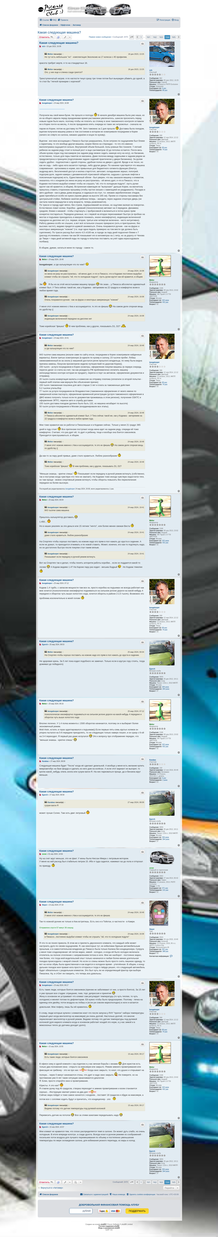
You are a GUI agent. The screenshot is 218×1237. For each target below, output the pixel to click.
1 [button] (141, 37)
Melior (50, 54)
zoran (151, 868)
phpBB (103, 1224)
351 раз (165, 949)
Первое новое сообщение (100, 37)
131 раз (165, 890)
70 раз (164, 149)
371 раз (165, 888)
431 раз (165, 302)
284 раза (165, 689)
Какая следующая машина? (59, 32)
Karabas (152, 760)
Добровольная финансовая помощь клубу (109, 1204)
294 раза (165, 687)
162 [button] (155, 37)
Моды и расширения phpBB (109, 1228)
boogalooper (154, 127)
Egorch (152, 669)
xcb (150, 70)
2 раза (164, 780)
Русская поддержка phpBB (109, 1226)
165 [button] (173, 37)
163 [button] (161, 37)
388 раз (165, 951)
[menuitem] (53, 20)
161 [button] (148, 37)
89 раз (164, 147)
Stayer (152, 929)
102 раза (165, 300)
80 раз (164, 90)
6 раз (164, 88)
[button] (131, 37)
